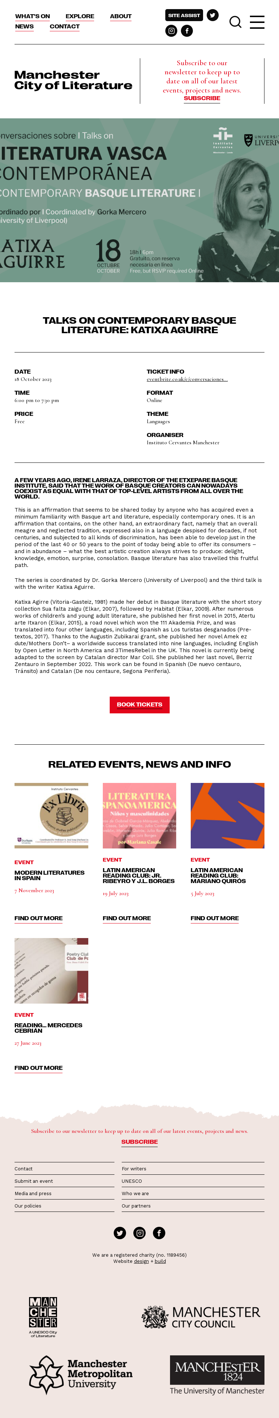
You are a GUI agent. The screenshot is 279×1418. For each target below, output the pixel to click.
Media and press (33, 1193)
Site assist (184, 15)
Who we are (135, 1193)
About (121, 16)
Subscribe (202, 98)
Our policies (28, 1206)
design (141, 1261)
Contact (65, 26)
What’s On (32, 16)
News (24, 26)
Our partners (136, 1206)
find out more (38, 918)
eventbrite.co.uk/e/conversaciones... (187, 379)
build (160, 1261)
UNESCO (132, 1181)
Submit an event (34, 1181)
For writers (134, 1168)
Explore (80, 16)
